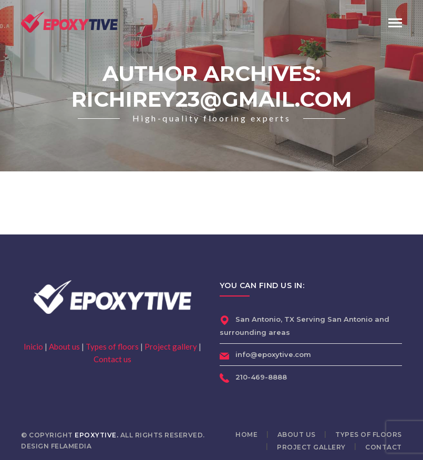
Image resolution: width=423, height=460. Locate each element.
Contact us (112, 359)
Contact (383, 447)
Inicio (33, 346)
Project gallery (171, 346)
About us (64, 346)
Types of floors (112, 346)
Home (246, 434)
